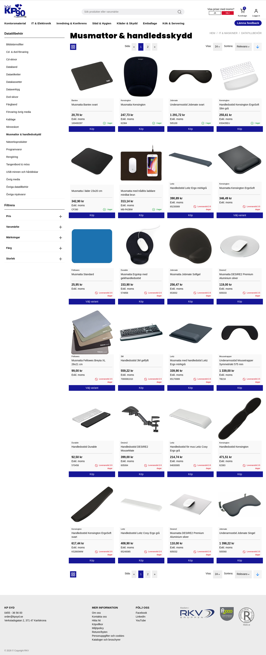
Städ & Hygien (101, 23)
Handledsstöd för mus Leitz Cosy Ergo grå (188, 448)
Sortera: (228, 46)
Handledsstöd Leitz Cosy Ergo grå (140, 533)
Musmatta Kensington (133, 104)
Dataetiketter (13, 74)
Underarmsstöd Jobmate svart (187, 104)
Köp (92, 128)
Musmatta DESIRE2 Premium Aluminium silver (236, 276)
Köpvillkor (97, 624)
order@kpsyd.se (13, 616)
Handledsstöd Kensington (233, 446)
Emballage (150, 23)
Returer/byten (99, 631)
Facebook (141, 612)
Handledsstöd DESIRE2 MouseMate (134, 448)
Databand (11, 66)
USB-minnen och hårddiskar (22, 171)
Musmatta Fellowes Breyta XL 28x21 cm (88, 362)
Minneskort (12, 126)
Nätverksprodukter (16, 141)
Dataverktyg (13, 89)
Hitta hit (96, 620)
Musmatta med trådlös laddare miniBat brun (138, 192)
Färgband (11, 104)
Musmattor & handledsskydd (23, 134)
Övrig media (13, 179)
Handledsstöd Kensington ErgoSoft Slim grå (239, 106)
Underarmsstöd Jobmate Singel (237, 533)
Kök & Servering (173, 23)
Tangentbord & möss (18, 164)
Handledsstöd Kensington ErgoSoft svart (91, 535)
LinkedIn (140, 616)
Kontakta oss (99, 616)
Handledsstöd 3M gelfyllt (135, 360)
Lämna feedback (248, 23)
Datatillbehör (251, 33)
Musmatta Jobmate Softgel (185, 274)
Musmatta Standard (83, 274)
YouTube (141, 620)
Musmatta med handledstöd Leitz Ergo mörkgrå (189, 362)
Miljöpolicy (98, 628)
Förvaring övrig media (18, 111)
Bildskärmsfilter (15, 44)
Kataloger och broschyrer (106, 639)
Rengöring (12, 156)
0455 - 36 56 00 (13, 612)
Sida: (128, 46)
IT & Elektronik (41, 23)
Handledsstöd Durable (84, 446)
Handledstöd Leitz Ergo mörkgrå (188, 188)
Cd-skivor (11, 59)
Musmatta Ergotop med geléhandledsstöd (134, 276)
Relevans (243, 47)
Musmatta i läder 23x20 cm (87, 190)
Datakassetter (14, 81)
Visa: (208, 46)
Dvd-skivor (12, 96)
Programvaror (14, 149)
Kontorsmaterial (15, 23)
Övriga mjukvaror (16, 194)
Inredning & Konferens (72, 23)
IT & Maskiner (228, 33)
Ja (215, 13)
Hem (212, 33)
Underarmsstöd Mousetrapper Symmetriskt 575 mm (236, 362)
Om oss (96, 612)
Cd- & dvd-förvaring (17, 51)
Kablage (11, 119)
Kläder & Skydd (127, 23)
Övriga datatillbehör (17, 186)
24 (217, 47)
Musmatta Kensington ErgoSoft (237, 188)
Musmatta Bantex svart (85, 104)
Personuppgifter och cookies (108, 635)
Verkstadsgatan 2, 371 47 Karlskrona (25, 620)
